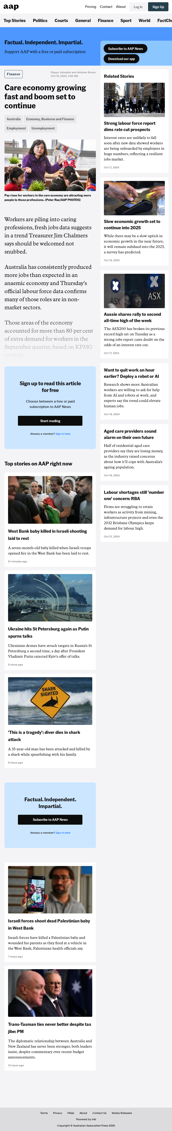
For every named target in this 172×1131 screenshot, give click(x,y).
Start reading (50, 421)
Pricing (90, 7)
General (83, 20)
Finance (105, 20)
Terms (44, 1113)
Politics (40, 20)
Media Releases (122, 1113)
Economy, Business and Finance (50, 119)
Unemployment (43, 128)
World (144, 20)
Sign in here (63, 433)
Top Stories (15, 20)
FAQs (70, 1113)
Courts (61, 20)
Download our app (121, 58)
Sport (125, 20)
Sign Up (158, 6)
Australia (14, 119)
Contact (106, 7)
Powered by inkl (86, 1119)
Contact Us (99, 1113)
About (121, 7)
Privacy (57, 1113)
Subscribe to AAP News (125, 48)
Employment (16, 128)
